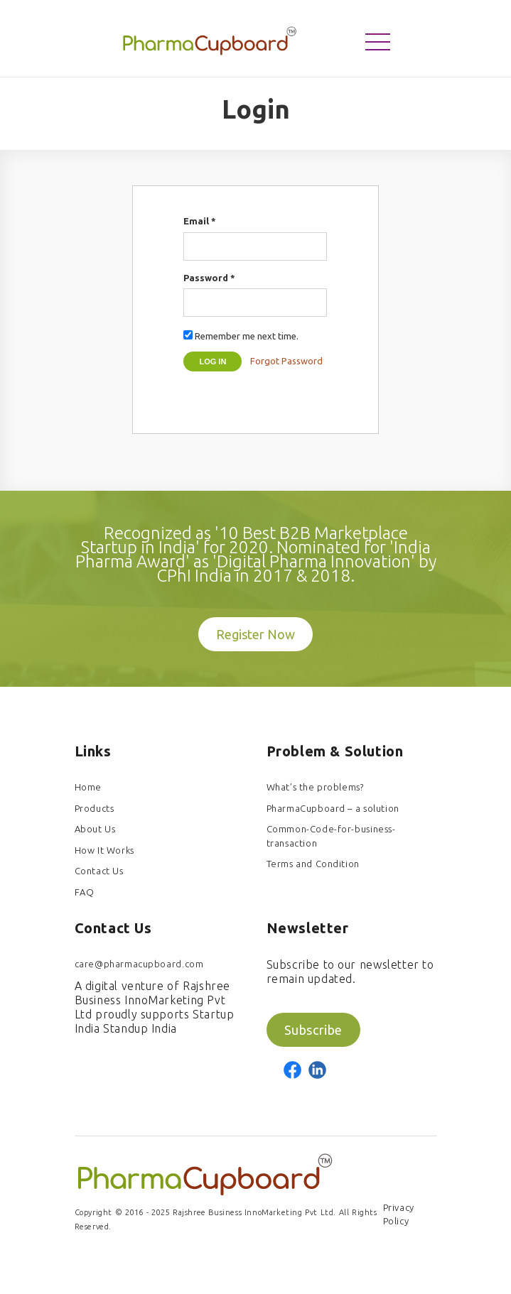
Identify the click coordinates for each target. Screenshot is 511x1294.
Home (88, 787)
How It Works (104, 850)
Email (199, 221)
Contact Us (99, 871)
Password (209, 278)
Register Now (255, 634)
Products (94, 808)
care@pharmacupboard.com (139, 964)
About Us (95, 829)
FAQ (85, 892)
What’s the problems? (315, 787)
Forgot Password (286, 361)
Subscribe (313, 1030)
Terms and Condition (313, 864)
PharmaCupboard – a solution (333, 808)
